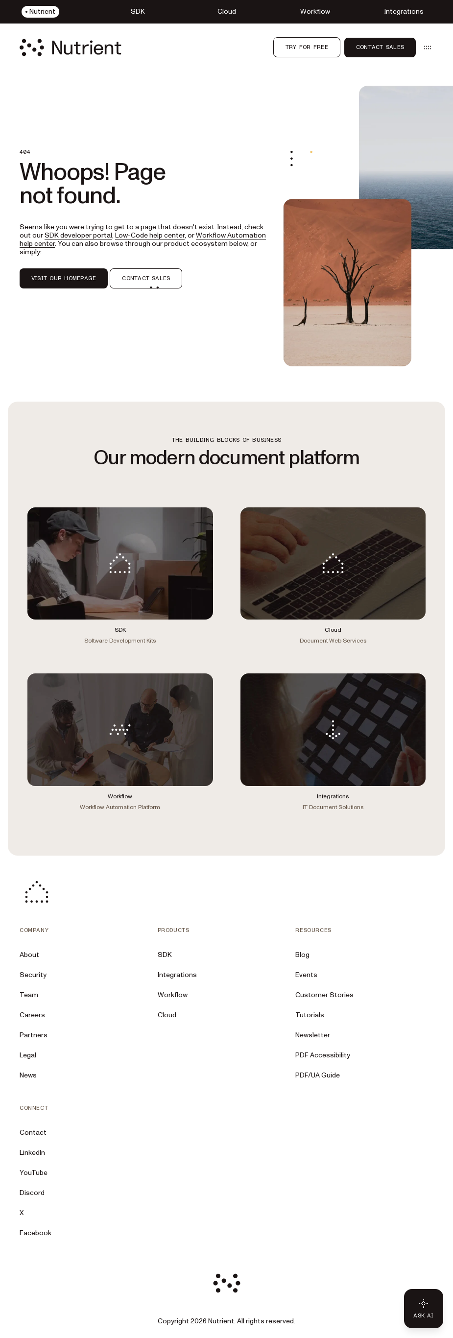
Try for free (307, 47)
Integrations (177, 975)
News (28, 1075)
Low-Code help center (150, 235)
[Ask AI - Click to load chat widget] (423, 1308)
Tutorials (309, 1015)
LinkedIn (32, 1152)
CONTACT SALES (146, 278)
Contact (33, 1132)
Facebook (35, 1233)
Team (29, 995)
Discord (32, 1192)
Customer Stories (324, 995)
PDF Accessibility (322, 1055)
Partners (34, 1035)
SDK (165, 954)
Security (33, 975)
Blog (302, 954)
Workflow (173, 995)
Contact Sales (380, 47)
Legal (28, 1055)
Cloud (167, 1015)
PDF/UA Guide (317, 1075)
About (29, 954)
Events (306, 975)
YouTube (34, 1172)
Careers (32, 1015)
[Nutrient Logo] (70, 47)
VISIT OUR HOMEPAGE (63, 278)
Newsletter (312, 1035)
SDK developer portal (78, 235)
